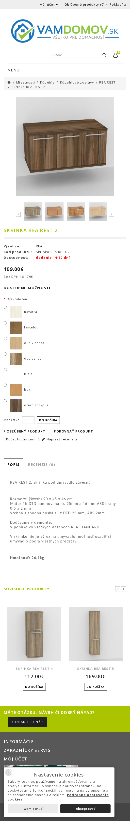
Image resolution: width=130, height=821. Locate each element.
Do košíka (48, 420)
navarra (23, 312)
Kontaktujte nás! (27, 722)
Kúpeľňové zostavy (77, 82)
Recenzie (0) (41, 464)
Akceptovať (85, 808)
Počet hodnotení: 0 (23, 439)
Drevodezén (17, 299)
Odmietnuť (33, 808)
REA (39, 246)
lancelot (23, 327)
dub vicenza (26, 343)
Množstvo (12, 420)
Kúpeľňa (47, 82)
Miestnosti (25, 82)
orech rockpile (29, 405)
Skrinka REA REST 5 (95, 668)
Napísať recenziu (59, 439)
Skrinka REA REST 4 (34, 668)
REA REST (107, 82)
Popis (13, 464)
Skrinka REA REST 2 (29, 87)
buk (19, 390)
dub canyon (26, 358)
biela (21, 374)
